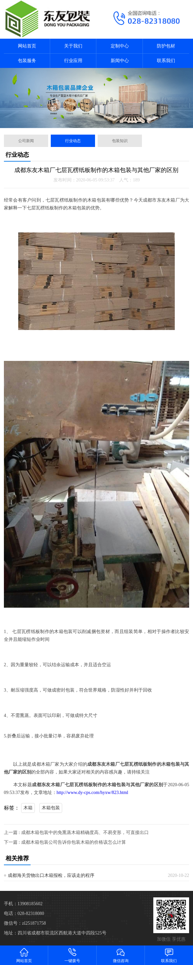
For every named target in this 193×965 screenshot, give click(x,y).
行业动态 (73, 141)
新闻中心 (120, 60)
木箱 (28, 807)
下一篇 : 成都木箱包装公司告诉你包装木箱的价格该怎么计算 (65, 842)
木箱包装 (51, 807)
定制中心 (120, 46)
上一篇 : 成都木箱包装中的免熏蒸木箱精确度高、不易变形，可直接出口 (76, 832)
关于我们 (73, 46)
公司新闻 (26, 141)
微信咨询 (121, 955)
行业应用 (73, 60)
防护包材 (166, 46)
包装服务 (27, 60)
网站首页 (27, 46)
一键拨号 (72, 955)
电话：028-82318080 (24, 913)
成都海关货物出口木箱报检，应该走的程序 (51, 875)
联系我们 (166, 60)
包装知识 (120, 141)
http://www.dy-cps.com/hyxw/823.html (92, 792)
